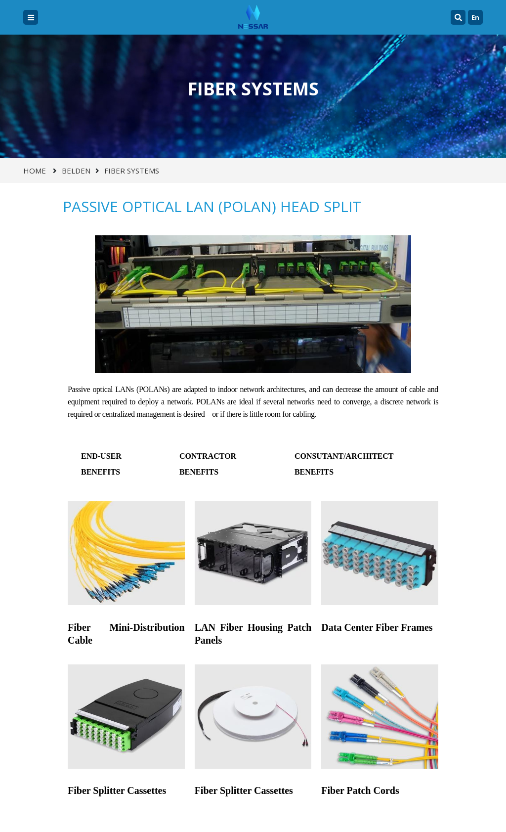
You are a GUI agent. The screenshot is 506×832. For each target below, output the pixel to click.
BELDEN (76, 170)
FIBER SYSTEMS (131, 170)
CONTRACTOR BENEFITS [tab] (207, 464)
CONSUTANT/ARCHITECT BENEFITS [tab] (344, 464)
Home (34, 170)
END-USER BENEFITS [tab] (101, 464)
